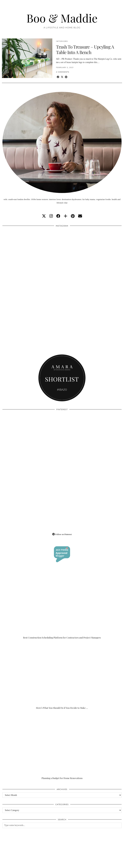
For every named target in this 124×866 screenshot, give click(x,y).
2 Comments (62, 72)
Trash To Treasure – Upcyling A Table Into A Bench (85, 49)
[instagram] (51, 216)
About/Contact (40, 860)
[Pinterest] (32, 442)
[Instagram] (32, 258)
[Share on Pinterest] (66, 77)
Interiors (62, 41)
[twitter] (44, 216)
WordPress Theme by (105, 862)
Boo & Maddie (62, 17)
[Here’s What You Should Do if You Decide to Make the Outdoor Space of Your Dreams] (62, 676)
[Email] (80, 216)
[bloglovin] (65, 216)
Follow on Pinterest (62, 534)
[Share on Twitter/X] (62, 77)
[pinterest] (73, 216)
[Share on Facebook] (58, 77)
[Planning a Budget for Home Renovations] (62, 746)
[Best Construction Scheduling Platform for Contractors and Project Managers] (62, 606)
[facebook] (58, 216)
